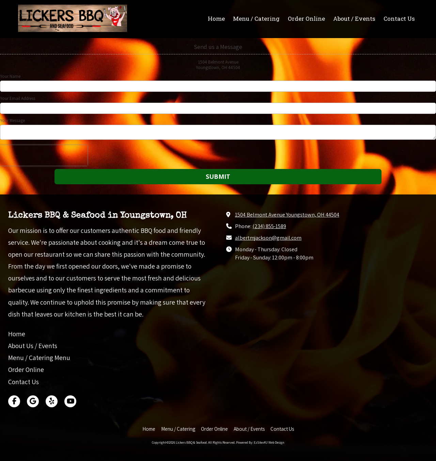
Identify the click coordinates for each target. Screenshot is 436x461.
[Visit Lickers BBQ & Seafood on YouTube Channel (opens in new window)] (70, 401)
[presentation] (43, 155)
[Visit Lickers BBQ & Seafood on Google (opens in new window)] (33, 401)
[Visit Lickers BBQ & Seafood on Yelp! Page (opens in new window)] (52, 401)
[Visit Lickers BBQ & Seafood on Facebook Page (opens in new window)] (14, 401)
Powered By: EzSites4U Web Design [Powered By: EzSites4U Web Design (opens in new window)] (260, 442)
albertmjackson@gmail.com (268, 237)
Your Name (10, 76)
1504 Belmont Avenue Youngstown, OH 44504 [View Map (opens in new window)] (287, 214)
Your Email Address (17, 98)
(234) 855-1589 (269, 226)
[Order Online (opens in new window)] (306, 19)
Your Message (12, 120)
